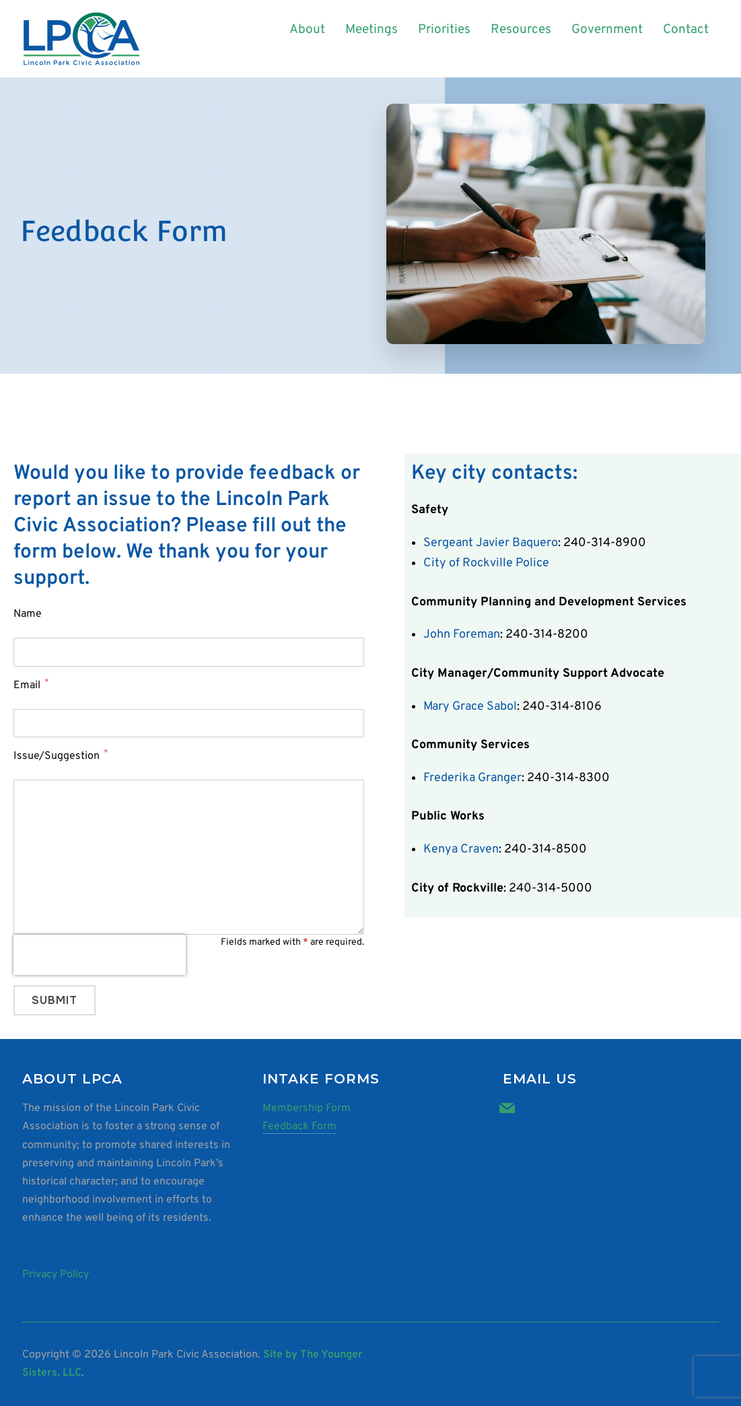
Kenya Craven (461, 849)
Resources (521, 30)
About (307, 30)
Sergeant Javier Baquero (490, 543)
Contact (686, 30)
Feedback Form (299, 1126)
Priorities (444, 30)
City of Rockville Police (486, 563)
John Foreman (461, 634)
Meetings (371, 30)
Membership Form (306, 1108)
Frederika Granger (472, 778)
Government (607, 30)
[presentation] (99, 955)
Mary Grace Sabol (470, 706)
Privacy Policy (55, 1274)
